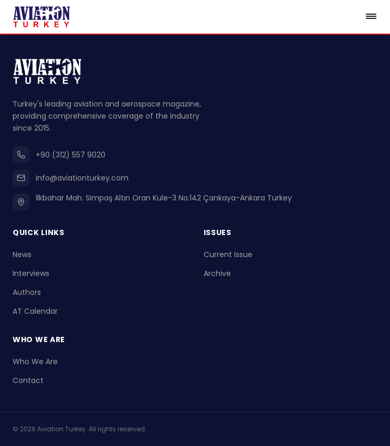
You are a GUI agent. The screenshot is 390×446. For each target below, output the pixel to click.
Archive (217, 273)
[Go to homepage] (41, 16)
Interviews (31, 273)
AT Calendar (35, 311)
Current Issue (228, 254)
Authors (27, 292)
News (22, 254)
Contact (28, 380)
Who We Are (35, 361)
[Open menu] (371, 16)
